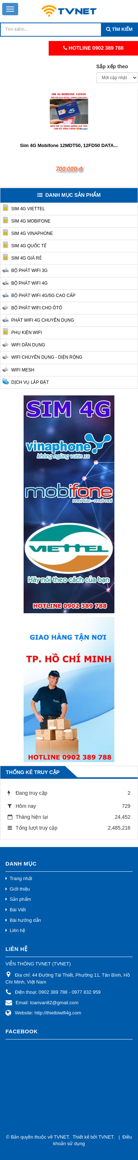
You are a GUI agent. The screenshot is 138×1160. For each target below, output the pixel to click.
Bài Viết (18, 909)
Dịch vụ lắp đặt (30, 382)
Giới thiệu (20, 889)
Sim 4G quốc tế (28, 245)
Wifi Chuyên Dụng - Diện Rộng (46, 357)
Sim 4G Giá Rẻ (26, 258)
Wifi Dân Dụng (28, 344)
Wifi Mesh (22, 370)
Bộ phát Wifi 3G (29, 270)
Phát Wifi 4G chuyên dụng (42, 320)
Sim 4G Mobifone (30, 221)
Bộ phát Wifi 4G (29, 283)
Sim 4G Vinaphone (32, 233)
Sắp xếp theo (112, 66)
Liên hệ (17, 930)
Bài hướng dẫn (25, 920)
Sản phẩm (20, 899)
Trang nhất (20, 878)
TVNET (61, 1137)
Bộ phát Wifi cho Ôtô (36, 307)
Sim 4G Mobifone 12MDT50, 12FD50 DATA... (69, 145)
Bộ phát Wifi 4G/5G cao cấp (43, 295)
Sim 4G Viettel (28, 208)
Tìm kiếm (122, 29)
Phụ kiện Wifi (26, 332)
